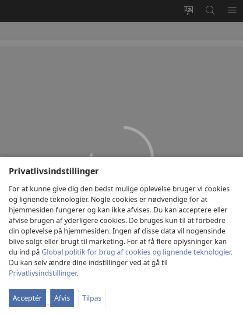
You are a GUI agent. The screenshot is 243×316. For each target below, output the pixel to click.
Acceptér (27, 298)
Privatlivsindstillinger (43, 273)
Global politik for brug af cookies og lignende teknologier (136, 252)
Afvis (62, 298)
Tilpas (92, 298)
